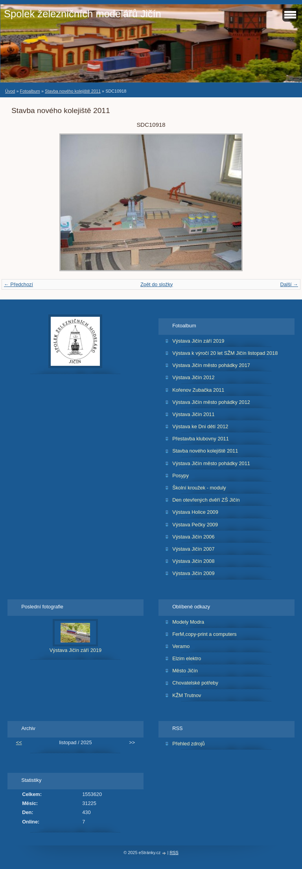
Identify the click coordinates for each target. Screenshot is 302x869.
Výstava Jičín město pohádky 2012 (211, 402)
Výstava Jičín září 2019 (198, 341)
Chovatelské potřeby (195, 683)
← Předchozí (18, 284)
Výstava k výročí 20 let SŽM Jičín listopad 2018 (225, 353)
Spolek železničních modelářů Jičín (82, 13)
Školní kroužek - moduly (199, 488)
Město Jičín (185, 671)
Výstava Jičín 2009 (193, 573)
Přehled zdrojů (188, 744)
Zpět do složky (156, 284)
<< (19, 742)
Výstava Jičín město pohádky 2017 (211, 365)
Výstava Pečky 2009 (195, 525)
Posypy (180, 475)
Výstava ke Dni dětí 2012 (200, 426)
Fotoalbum (30, 91)
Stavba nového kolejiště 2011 (73, 91)
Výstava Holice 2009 (195, 512)
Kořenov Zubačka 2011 (198, 390)
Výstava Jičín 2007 (193, 549)
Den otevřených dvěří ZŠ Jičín (205, 500)
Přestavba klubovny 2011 (200, 439)
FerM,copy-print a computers (204, 634)
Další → (289, 284)
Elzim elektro (186, 658)
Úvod (10, 91)
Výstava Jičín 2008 (193, 561)
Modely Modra (188, 622)
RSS (173, 852)
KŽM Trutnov (186, 695)
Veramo (181, 646)
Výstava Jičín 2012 (193, 377)
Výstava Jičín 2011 (193, 414)
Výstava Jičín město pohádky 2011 (211, 463)
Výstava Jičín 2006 (193, 537)
